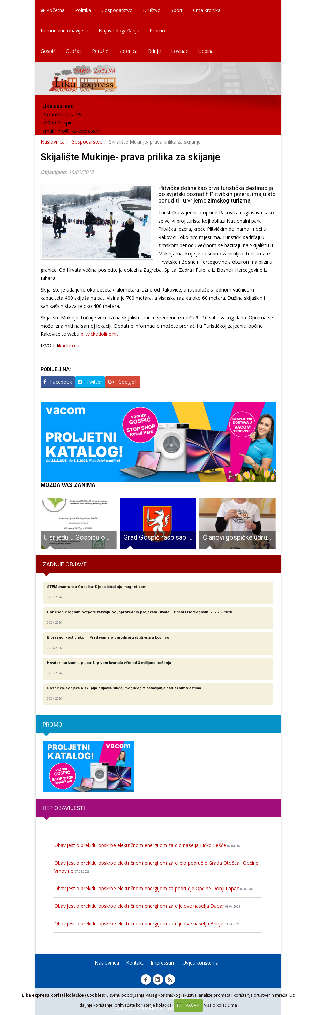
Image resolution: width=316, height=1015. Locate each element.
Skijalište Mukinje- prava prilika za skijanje (130, 157)
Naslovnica (53, 141)
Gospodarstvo (117, 10)
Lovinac (179, 51)
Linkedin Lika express (158, 979)
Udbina (206, 51)
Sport (177, 10)
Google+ (122, 381)
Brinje (154, 51)
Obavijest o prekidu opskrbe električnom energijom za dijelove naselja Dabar (147, 905)
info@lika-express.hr (79, 131)
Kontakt (135, 962)
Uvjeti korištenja (201, 962)
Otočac (74, 51)
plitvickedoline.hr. (100, 334)
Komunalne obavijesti (64, 30)
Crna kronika (207, 10)
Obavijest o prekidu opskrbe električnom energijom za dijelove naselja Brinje (147, 923)
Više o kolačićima (220, 1005)
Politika (83, 10)
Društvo (152, 10)
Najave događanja (119, 30)
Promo (157, 30)
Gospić (48, 51)
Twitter (90, 381)
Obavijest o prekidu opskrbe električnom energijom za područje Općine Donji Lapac (154, 888)
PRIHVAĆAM (188, 1005)
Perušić (100, 51)
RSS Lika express (170, 979)
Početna (53, 10)
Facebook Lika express (146, 979)
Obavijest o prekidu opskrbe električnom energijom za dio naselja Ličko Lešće (148, 845)
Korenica (128, 51)
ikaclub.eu (68, 345)
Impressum (163, 962)
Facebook (57, 381)
